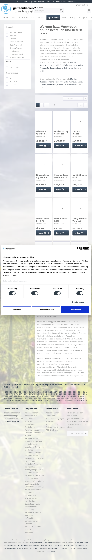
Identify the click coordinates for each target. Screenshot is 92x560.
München (80, 543)
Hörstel (23, 545)
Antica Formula (16, 32)
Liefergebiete (51, 551)
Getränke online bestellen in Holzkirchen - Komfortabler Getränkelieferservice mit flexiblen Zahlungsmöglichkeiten (34, 462)
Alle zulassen (75, 310)
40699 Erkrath (30, 396)
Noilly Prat (59, 65)
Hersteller (10, 27)
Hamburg (51, 548)
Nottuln (15, 548)
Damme (32, 545)
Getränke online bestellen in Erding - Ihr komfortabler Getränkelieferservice (34, 448)
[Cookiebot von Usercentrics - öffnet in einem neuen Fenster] (78, 248)
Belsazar (13, 35)
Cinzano (13, 39)
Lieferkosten (54, 540)
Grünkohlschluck (16, 54)
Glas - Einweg (15, 67)
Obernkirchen (33, 548)
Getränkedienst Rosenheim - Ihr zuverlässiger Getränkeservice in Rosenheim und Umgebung (32, 502)
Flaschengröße (12, 73)
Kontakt (28, 529)
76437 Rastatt (17, 398)
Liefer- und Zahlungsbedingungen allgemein (55, 419)
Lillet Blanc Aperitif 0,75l (42, 132)
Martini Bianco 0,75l (79, 176)
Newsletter (29, 532)
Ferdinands (14, 51)
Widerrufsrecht (52, 424)
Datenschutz (47, 543)
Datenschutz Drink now (55, 427)
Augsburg (42, 548)
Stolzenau (22, 548)
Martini (73, 62)
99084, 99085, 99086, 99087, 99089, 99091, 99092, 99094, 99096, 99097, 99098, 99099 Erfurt (54, 398)
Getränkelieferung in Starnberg (33, 513)
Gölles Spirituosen (17, 57)
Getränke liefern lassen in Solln (34, 434)
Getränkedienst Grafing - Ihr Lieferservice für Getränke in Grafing (35, 490)
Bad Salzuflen (15, 545)
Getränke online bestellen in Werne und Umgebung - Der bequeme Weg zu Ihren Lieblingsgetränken (34, 478)
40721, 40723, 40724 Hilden (45, 396)
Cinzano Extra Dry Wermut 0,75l (42, 176)
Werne (85, 543)
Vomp (72, 545)
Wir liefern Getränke (33, 526)
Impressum (38, 543)
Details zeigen (78, 302)
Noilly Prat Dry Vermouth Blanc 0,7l (79, 219)
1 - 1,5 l (13, 84)
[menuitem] (49, 11)
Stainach (67, 545)
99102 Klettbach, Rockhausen (72, 400)
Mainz (75, 548)
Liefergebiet (29, 518)
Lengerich (51, 545)
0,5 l (11, 78)
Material (9, 62)
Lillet (41, 71)
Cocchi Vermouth (16, 42)
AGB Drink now (52, 430)
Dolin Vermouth (16, 45)
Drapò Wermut (16, 48)
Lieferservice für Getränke (31, 522)
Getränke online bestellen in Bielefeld (33, 439)
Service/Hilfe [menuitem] (82, 5)
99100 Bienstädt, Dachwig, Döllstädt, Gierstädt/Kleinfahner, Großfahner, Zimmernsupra (33, 400)
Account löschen (31, 413)
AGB (31, 543)
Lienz (77, 545)
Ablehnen (17, 310)
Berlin (57, 548)
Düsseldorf (63, 548)
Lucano (60, 68)
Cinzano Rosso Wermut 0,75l (61, 176)
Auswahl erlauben (46, 310)
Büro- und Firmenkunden (31, 422)
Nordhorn (7, 545)
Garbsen (60, 545)
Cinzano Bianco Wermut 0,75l (78, 132)
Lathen (37, 545)
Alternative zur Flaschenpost (31, 417)
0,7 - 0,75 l (14, 81)
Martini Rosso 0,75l (61, 219)
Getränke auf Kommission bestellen (34, 428)
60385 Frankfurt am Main (64, 396)
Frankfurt (84, 548)
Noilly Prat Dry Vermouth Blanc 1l (61, 132)
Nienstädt (44, 545)
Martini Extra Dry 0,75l (42, 219)
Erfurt (70, 548)
